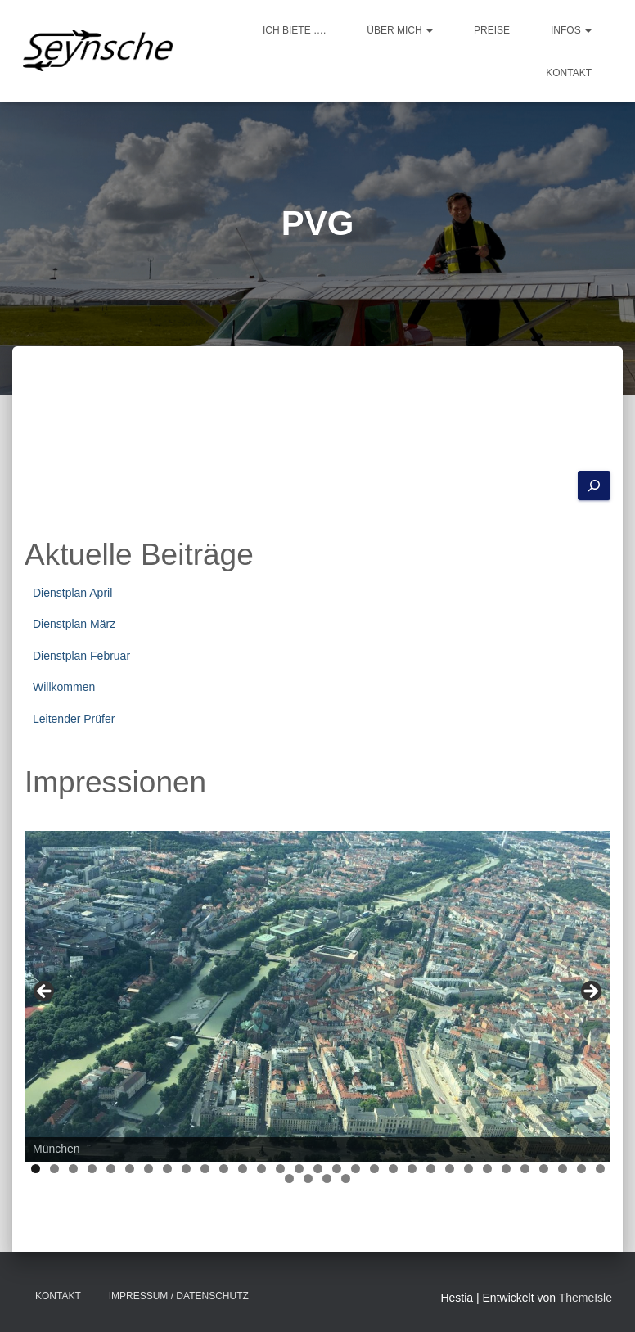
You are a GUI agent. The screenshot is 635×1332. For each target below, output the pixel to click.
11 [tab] (223, 1168)
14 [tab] (280, 1168)
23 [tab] (449, 1168)
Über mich (400, 30)
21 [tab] (412, 1168)
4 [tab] (92, 1168)
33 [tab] (309, 1178)
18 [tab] (355, 1168)
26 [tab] (506, 1168)
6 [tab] (129, 1168)
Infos (571, 30)
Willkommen (64, 686)
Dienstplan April (72, 592)
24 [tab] (468, 1168)
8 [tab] (167, 1168)
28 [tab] (543, 1168)
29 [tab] (562, 1168)
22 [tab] (431, 1168)
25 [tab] (487, 1168)
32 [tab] (290, 1178)
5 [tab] (110, 1168)
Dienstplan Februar (81, 655)
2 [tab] (54, 1168)
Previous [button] (45, 992)
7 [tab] (148, 1168)
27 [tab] (525, 1168)
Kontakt (569, 73)
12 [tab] (242, 1168)
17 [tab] (336, 1168)
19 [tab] (374, 1168)
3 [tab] (73, 1168)
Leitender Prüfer (74, 718)
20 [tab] (393, 1168)
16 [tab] (318, 1168)
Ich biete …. (294, 30)
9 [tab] (186, 1168)
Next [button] (590, 992)
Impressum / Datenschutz (179, 1296)
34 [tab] (327, 1178)
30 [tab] (581, 1168)
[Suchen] (594, 485)
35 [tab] (346, 1178)
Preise (492, 30)
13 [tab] (261, 1168)
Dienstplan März (74, 623)
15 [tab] (299, 1168)
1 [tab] (35, 1168)
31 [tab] (600, 1168)
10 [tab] (205, 1168)
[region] (317, 996)
